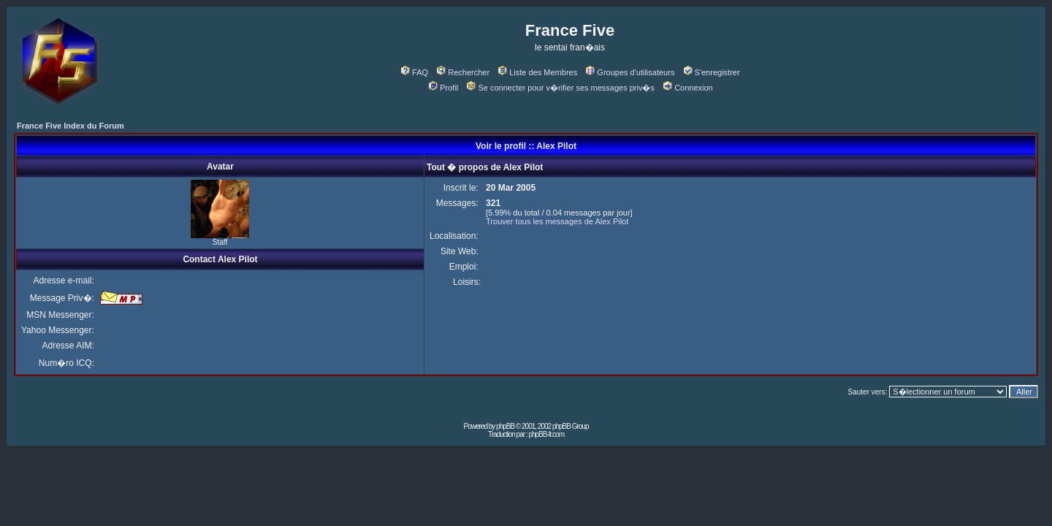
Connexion (688, 87)
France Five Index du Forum (70, 125)
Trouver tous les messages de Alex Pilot (557, 221)
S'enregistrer (712, 72)
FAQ (414, 72)
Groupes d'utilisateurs (630, 72)
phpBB (505, 426)
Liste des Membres (537, 72)
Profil (443, 87)
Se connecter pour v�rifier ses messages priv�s (560, 87)
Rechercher (463, 72)
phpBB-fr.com (546, 434)
